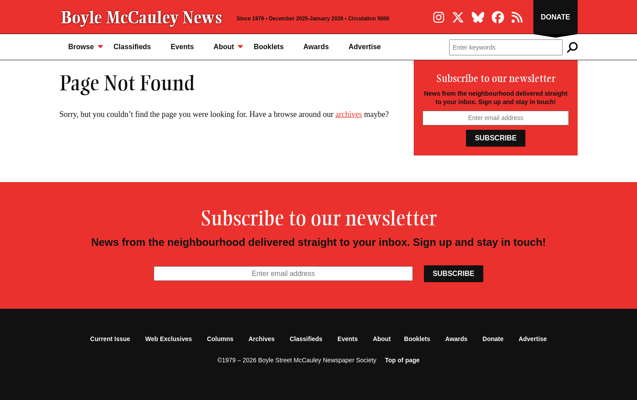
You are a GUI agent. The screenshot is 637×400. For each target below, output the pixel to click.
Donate (555, 17)
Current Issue (110, 338)
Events (182, 46)
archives (348, 114)
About (228, 46)
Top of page (402, 360)
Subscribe (496, 138)
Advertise (365, 46)
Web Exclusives (168, 338)
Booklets (269, 46)
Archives (262, 338)
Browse (85, 46)
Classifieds (132, 46)
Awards (316, 46)
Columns (220, 338)
